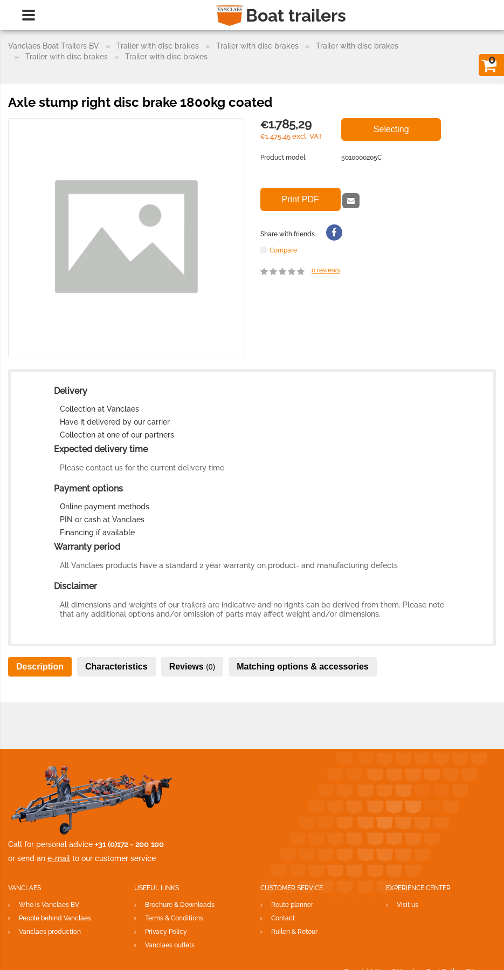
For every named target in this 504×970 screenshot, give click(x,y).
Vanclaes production (50, 931)
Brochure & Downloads (180, 904)
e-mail (58, 858)
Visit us (407, 904)
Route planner (292, 904)
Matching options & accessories (303, 666)
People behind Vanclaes (55, 918)
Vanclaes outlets (170, 945)
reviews (326, 270)
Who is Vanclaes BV (49, 904)
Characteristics (116, 666)
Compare (283, 250)
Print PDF (300, 199)
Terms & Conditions (174, 918)
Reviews (192, 666)
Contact (283, 918)
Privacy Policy (166, 931)
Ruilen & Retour (294, 931)
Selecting (391, 129)
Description (40, 666)
